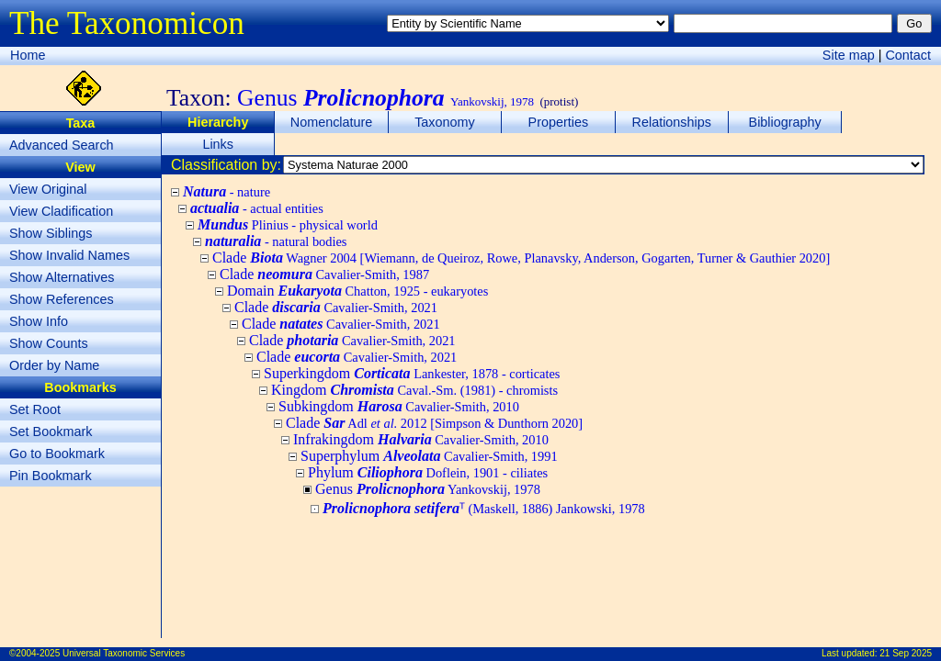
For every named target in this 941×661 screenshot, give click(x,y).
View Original (48, 189)
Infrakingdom (421, 439)
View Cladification (61, 211)
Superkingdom (412, 373)
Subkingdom (398, 406)
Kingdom (414, 390)
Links (217, 144)
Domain (357, 290)
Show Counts (48, 343)
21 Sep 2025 (905, 653)
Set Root (35, 409)
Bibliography (785, 122)
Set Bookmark (50, 431)
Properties (558, 122)
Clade (521, 257)
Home (27, 55)
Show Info (38, 321)
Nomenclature (331, 122)
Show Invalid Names (69, 255)
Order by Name (54, 365)
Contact (908, 55)
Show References (61, 299)
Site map (848, 55)
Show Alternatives (61, 277)
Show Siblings (50, 233)
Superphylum (429, 456)
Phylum (428, 472)
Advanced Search (61, 145)
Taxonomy (444, 122)
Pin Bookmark (50, 475)
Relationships (671, 122)
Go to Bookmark (57, 453)
